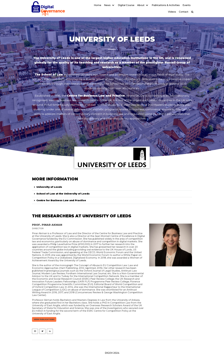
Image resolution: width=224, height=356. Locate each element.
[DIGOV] (48, 9)
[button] (192, 12)
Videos (172, 11)
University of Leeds (49, 187)
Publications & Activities (166, 5)
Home (97, 5)
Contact (183, 11)
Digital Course (126, 5)
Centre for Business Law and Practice (61, 200)
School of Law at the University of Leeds (63, 193)
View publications (44, 319)
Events (187, 5)
